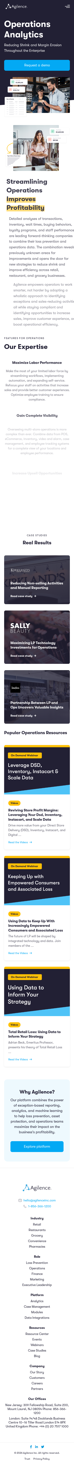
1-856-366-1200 (39, 1206)
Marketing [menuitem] (37, 1279)
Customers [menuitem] (37, 1378)
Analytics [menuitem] (37, 1301)
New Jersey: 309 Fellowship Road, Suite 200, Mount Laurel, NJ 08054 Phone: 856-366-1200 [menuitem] (37, 1409)
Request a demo (37, 65)
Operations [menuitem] (37, 1268)
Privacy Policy (41, 1458)
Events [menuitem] (37, 1339)
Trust (27, 1458)
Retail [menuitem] (37, 1224)
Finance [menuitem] (37, 1274)
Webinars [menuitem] (37, 1345)
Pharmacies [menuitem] (37, 1246)
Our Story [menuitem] (37, 1372)
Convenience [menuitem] (37, 1241)
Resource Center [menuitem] (37, 1334)
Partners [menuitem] (37, 1389)
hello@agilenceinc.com (39, 1200)
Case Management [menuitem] (37, 1307)
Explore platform (37, 1146)
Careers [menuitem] (37, 1383)
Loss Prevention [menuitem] (37, 1263)
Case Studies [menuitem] (37, 1350)
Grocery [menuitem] (37, 1235)
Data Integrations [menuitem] (37, 1318)
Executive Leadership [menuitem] (37, 1285)
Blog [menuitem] (37, 1356)
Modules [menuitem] (37, 1312)
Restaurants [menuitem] (37, 1230)
